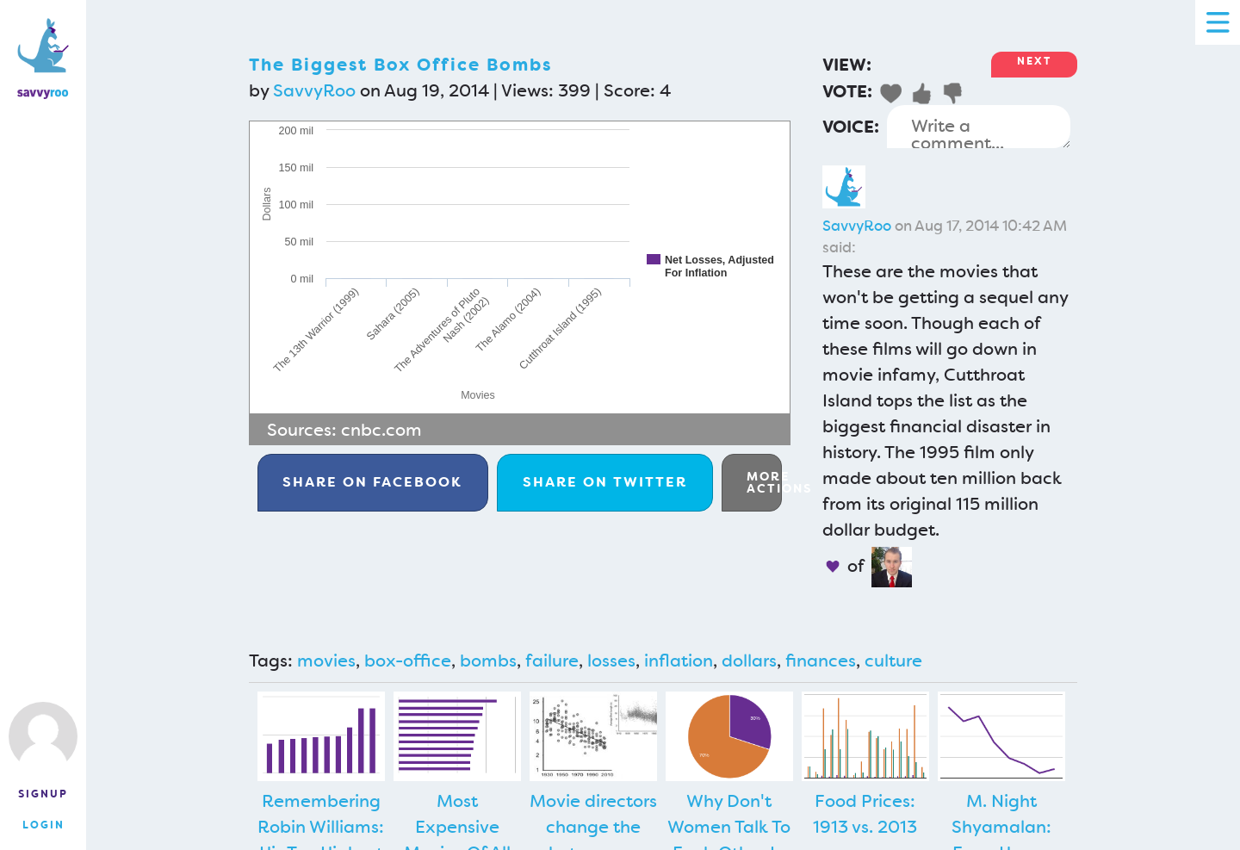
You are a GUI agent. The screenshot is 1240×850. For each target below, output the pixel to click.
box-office (407, 660)
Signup (43, 794)
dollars (749, 660)
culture (893, 660)
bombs (488, 660)
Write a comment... (978, 126)
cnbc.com (381, 430)
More (764, 482)
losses (611, 660)
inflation (678, 660)
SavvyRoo (314, 90)
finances (820, 660)
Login (43, 825)
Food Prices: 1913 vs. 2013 (865, 814)
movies (326, 660)
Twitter (605, 482)
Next (1034, 61)
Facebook (372, 482)
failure (552, 660)
